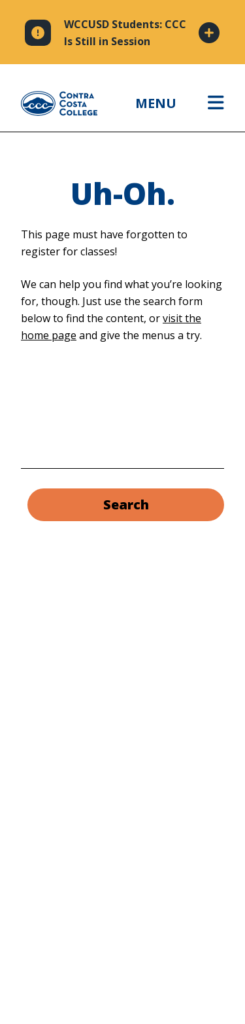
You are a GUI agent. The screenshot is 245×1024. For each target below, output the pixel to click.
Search (126, 504)
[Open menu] (216, 103)
